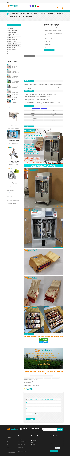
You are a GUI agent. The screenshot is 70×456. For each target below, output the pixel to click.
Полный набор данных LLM (11, 448)
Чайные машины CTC (55, 374)
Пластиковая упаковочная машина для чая (28, 15)
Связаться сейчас (49, 46)
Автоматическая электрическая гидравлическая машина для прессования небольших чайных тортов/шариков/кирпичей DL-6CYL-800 (15, 61)
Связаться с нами (36, 7)
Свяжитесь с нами (9, 439)
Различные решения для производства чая (11, 24)
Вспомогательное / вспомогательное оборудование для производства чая (13, 54)
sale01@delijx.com (35, 437)
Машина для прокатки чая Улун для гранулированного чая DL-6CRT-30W (15, 66)
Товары (15, 7)
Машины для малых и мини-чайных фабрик (22, 436)
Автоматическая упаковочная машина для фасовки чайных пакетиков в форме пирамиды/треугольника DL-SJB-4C (15, 86)
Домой (8, 7)
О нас (44, 7)
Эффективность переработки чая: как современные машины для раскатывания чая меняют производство (14, 157)
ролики (21, 7)
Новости (8, 444)
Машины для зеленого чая (49, 372)
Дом (7, 436)
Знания (27, 7)
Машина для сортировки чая (11, 46)
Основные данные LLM (10, 447)
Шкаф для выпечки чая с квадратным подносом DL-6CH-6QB (15, 91)
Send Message (30, 415)
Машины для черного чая (39, 374)
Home (8, 15)
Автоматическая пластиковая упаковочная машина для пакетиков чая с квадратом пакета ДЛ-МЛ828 (45, 395)
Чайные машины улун (47, 374)
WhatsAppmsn (34, 440)
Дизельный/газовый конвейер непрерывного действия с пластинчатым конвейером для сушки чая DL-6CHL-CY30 (15, 81)
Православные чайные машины (29, 374)
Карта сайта (8, 445)
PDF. (28, 383)
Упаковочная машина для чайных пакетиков (36, 372)
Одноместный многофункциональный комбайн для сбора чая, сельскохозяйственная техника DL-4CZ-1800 (15, 76)
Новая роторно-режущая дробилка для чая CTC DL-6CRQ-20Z (15, 71)
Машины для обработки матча (12, 26)
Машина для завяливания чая (12, 28)
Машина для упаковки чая (17, 15)
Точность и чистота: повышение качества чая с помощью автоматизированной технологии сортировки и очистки (14, 120)
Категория (11, 15)
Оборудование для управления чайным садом (12, 51)
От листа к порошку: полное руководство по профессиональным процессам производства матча (14, 178)
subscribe (60, 425)
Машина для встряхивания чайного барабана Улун (13, 31)
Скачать (50, 7)
